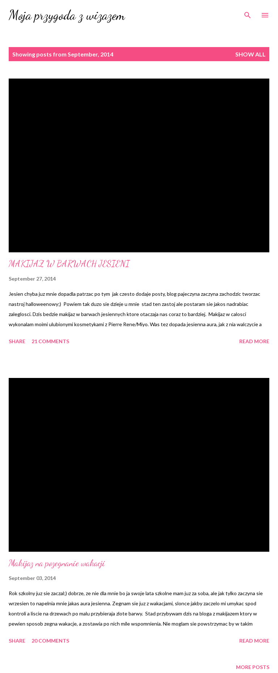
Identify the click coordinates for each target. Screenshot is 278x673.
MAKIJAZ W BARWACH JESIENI (69, 263)
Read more (254, 341)
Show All (250, 54)
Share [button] (17, 341)
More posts (252, 667)
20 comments (50, 641)
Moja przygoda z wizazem (67, 15)
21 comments (50, 341)
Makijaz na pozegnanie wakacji (57, 563)
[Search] (247, 13)
